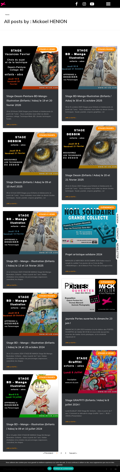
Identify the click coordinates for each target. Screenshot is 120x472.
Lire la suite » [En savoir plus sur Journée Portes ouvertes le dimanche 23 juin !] (70, 402)
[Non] (117, 466)
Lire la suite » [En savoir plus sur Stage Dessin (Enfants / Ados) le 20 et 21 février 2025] (70, 256)
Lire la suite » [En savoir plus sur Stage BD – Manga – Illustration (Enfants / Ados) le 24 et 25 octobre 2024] (11, 426)
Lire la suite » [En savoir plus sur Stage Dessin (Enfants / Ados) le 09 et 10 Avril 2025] (11, 263)
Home (7, 14)
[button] (108, 3)
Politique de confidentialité (63, 468)
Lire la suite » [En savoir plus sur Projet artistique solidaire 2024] (70, 331)
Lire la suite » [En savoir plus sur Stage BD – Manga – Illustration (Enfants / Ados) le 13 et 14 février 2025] (11, 344)
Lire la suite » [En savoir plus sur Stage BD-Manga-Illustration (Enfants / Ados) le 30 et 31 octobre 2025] (70, 177)
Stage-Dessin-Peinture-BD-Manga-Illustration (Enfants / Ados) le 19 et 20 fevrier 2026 (29, 160)
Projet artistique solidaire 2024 (83, 313)
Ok (50, 468)
